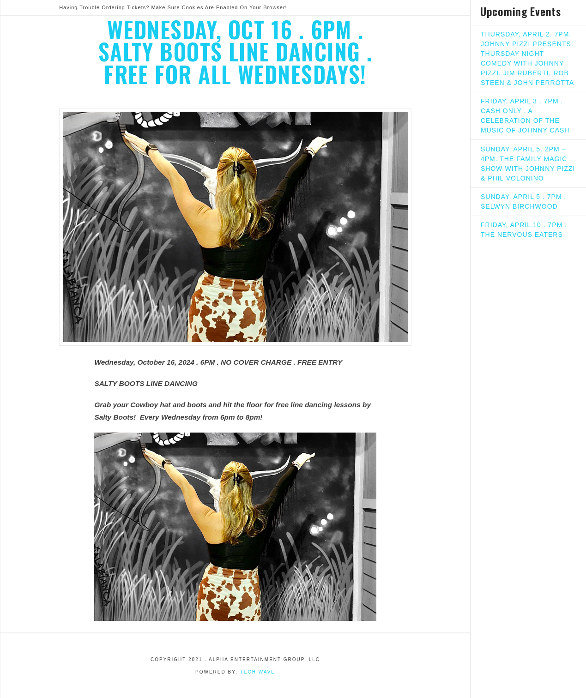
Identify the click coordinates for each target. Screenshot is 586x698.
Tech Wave (257, 671)
